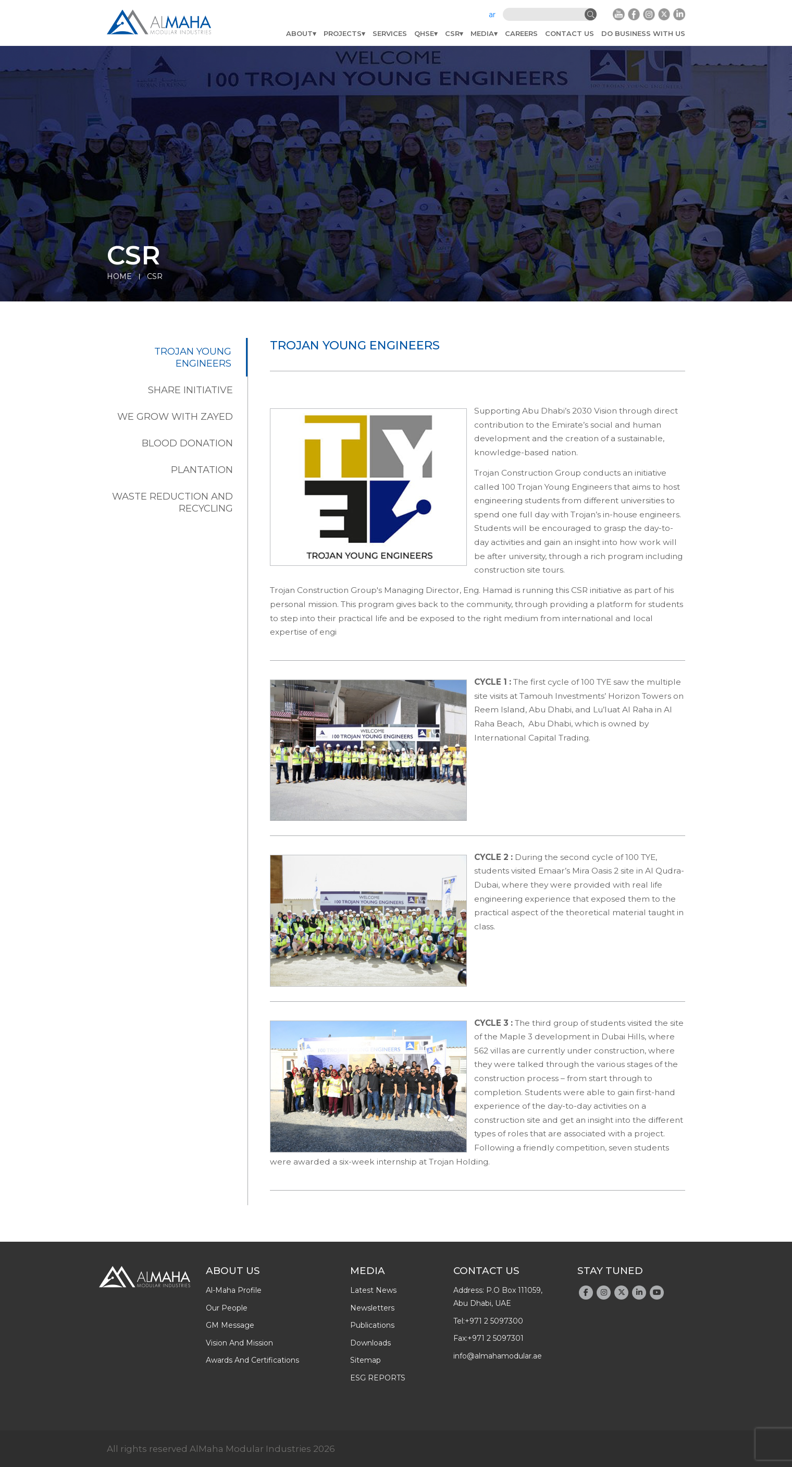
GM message (230, 1325)
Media (482, 33)
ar (492, 14)
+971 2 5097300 (494, 1321)
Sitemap (365, 1360)
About (299, 33)
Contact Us (569, 33)
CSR (452, 33)
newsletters (372, 1308)
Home (119, 276)
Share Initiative (190, 390)
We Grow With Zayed (175, 416)
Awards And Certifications (252, 1360)
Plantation (202, 470)
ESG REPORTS (377, 1378)
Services (390, 33)
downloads (370, 1343)
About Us (233, 1271)
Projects (343, 33)
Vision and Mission (239, 1343)
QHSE (424, 33)
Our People (226, 1308)
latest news (373, 1290)
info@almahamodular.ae (497, 1356)
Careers (521, 33)
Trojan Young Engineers (192, 357)
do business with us (643, 33)
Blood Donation (187, 443)
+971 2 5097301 (495, 1338)
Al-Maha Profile (234, 1290)
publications (372, 1325)
